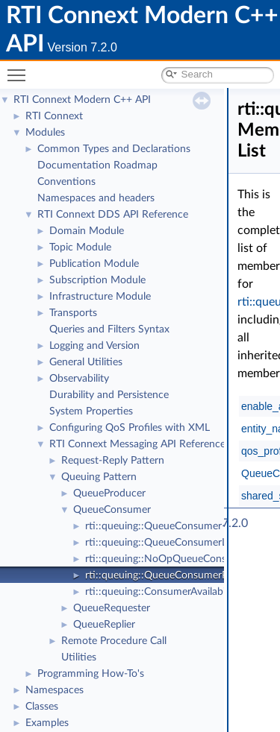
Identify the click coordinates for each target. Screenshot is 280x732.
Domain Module (86, 231)
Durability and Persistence (109, 395)
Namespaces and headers (96, 198)
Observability (79, 378)
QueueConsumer (112, 510)
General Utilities (85, 362)
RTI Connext (54, 116)
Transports (73, 313)
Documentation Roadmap (97, 165)
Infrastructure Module (100, 296)
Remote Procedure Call (114, 641)
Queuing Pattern (99, 477)
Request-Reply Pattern (112, 460)
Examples (47, 723)
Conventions (66, 182)
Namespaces (54, 690)
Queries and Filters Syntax (109, 329)
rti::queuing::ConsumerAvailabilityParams (179, 592)
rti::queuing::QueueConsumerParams (170, 575)
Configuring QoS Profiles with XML (129, 428)
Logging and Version (94, 346)
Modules (45, 132)
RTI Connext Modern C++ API (82, 100)
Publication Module (94, 264)
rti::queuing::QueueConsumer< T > (165, 526)
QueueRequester (111, 608)
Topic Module (80, 247)
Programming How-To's (90, 674)
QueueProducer (109, 493)
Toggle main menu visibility (20, 69)
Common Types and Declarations (113, 149)
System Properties (91, 411)
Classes (41, 706)
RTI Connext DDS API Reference (112, 214)
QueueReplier (104, 624)
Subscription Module (97, 280)
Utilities (78, 657)
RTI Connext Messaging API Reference (137, 444)
